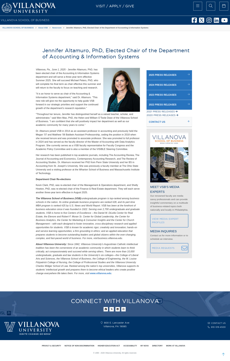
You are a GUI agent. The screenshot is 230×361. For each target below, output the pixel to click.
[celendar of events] (223, 6)
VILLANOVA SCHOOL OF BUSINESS (25, 20)
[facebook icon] (106, 309)
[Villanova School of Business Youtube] (225, 21)
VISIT (100, 6)
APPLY (115, 6)
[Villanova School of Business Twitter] (202, 21)
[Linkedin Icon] (117, 309)
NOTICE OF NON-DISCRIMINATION (79, 346)
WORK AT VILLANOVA (175, 346)
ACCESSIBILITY (130, 346)
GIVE (129, 6)
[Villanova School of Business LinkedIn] (217, 21)
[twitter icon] (111, 309)
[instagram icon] (123, 309)
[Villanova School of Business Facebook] (195, 21)
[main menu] (197, 6)
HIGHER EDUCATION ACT (109, 346)
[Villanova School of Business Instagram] (210, 21)
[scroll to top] (223, 354)
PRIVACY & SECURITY (51, 346)
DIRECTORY (157, 346)
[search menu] (210, 6)
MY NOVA (145, 346)
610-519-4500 (218, 327)
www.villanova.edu (100, 273)
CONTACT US (218, 323)
